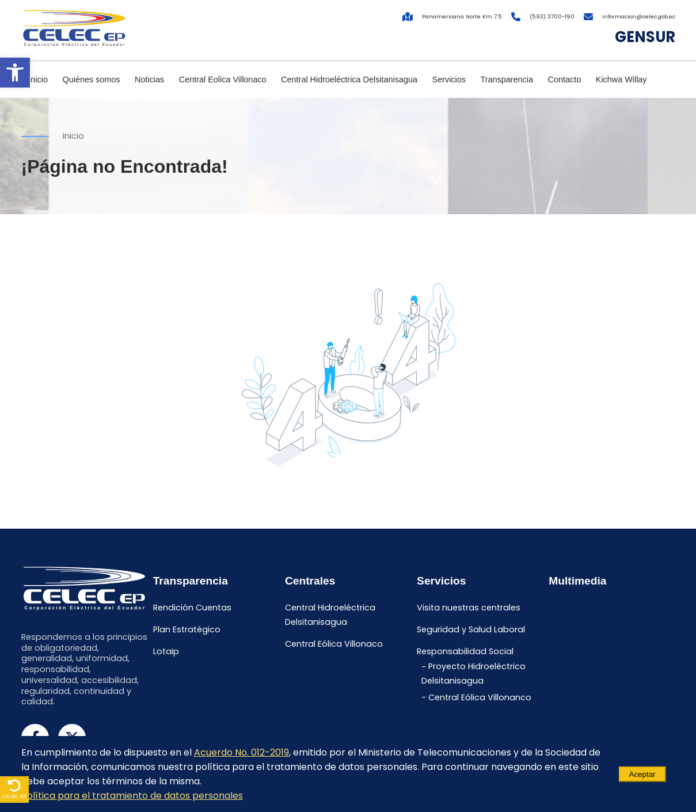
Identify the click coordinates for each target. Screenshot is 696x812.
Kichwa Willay (621, 79)
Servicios (449, 79)
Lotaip (166, 651)
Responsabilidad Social (465, 651)
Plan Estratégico (186, 629)
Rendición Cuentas (192, 608)
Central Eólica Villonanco (479, 697)
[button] (15, 73)
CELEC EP (14, 789)
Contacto (564, 79)
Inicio (38, 79)
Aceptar (642, 774)
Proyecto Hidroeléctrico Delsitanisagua (473, 674)
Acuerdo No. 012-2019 (241, 752)
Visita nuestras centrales (468, 608)
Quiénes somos (91, 79)
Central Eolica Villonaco (223, 79)
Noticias (149, 79)
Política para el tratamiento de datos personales (132, 795)
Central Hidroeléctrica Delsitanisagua (349, 79)
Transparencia (507, 79)
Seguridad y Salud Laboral (471, 629)
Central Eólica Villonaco (334, 644)
